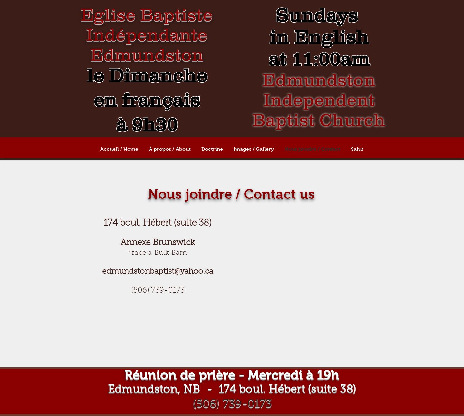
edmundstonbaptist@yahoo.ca (157, 272)
